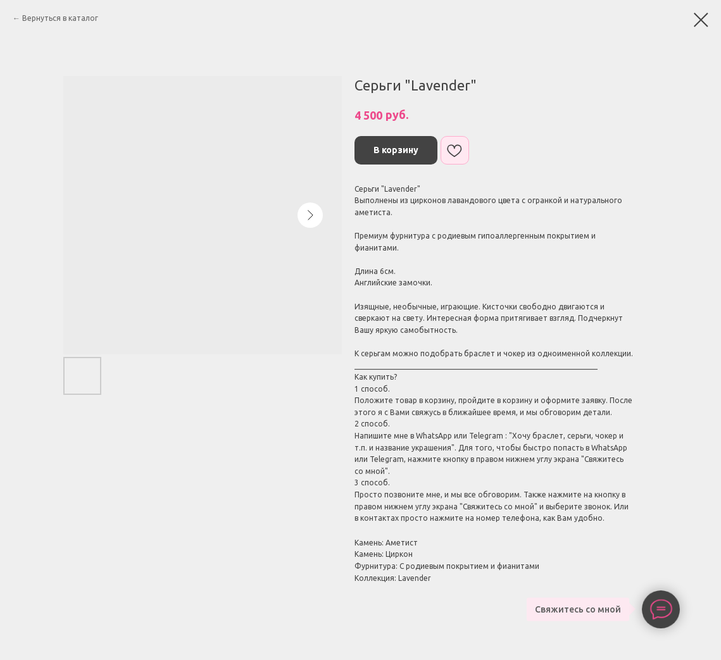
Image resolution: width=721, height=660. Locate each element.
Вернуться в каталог (60, 18)
